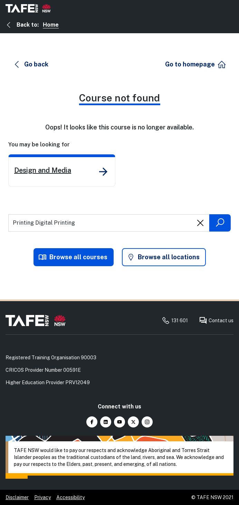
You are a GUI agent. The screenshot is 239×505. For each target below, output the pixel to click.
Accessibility (70, 497)
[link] (61, 170)
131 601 (175, 320)
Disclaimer (17, 497)
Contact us (216, 320)
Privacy (42, 497)
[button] (31, 64)
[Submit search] (220, 223)
